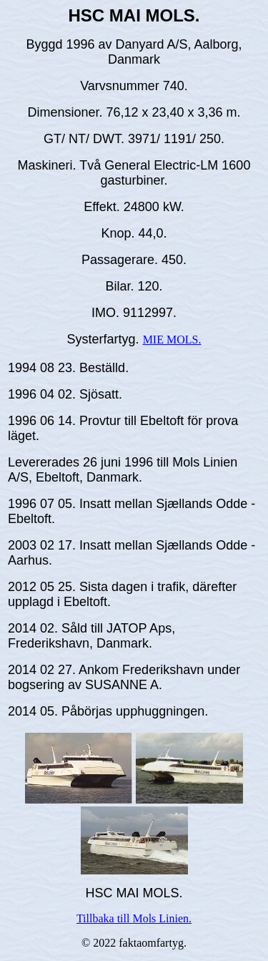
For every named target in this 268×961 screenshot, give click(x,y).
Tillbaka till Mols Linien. (134, 918)
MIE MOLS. (172, 339)
